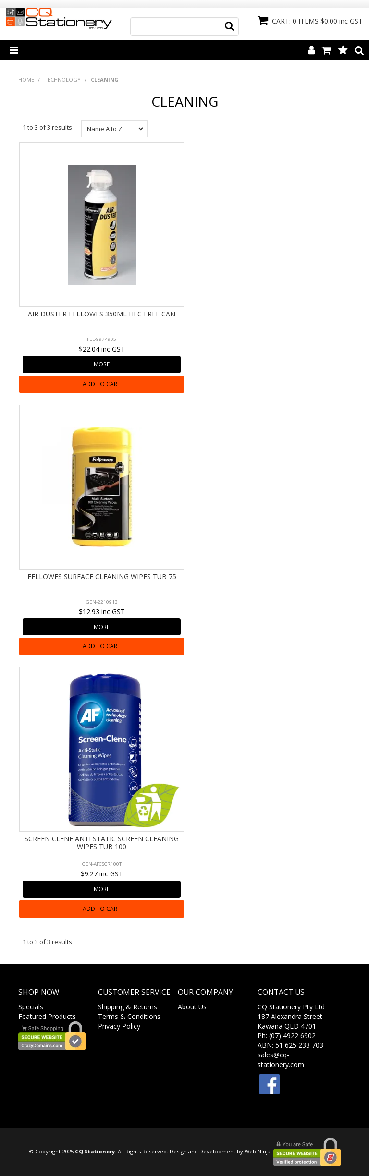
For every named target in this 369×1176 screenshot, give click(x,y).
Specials (30, 1006)
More (102, 364)
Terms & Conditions (129, 1016)
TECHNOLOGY (62, 79)
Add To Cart (102, 384)
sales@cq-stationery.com (281, 1059)
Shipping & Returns (127, 1006)
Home (26, 79)
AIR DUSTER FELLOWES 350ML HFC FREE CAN (101, 313)
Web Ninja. (258, 1151)
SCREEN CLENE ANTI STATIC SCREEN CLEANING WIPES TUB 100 (102, 842)
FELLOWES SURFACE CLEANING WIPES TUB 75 (101, 576)
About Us (192, 1006)
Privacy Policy (119, 1026)
